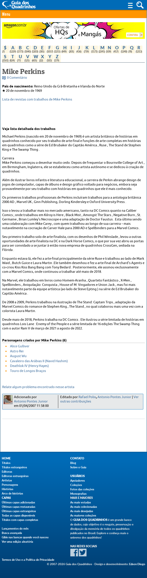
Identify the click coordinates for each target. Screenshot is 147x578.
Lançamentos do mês (15, 528)
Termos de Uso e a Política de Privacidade (28, 559)
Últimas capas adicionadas (18, 502)
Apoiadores (77, 480)
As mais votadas (80, 502)
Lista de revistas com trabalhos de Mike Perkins (37, 99)
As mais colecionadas (83, 506)
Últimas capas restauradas (18, 506)
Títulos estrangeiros (14, 467)
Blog (73, 463)
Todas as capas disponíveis (18, 515)
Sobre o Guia (78, 467)
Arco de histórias (12, 493)
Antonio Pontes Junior (31, 401)
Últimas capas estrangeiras (19, 511)
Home (6, 458)
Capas (6, 498)
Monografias (78, 493)
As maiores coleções (83, 515)
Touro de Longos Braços (28, 371)
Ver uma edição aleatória (17, 541)
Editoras (7, 471)
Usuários (77, 476)
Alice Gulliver (19, 346)
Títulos (6, 463)
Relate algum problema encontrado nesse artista (38, 387)
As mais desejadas (81, 511)
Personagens (10, 484)
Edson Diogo (137, 564)
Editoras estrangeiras (15, 476)
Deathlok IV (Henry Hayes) (29, 366)
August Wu (18, 356)
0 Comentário (17, 78)
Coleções (76, 485)
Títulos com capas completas (20, 520)
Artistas (7, 480)
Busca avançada (12, 533)
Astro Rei (17, 351)
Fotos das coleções (82, 489)
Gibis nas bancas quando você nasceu (25, 537)
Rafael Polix (87, 397)
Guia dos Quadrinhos (90, 520)
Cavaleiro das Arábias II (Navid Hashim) (39, 361)
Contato (77, 458)
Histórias (7, 489)
